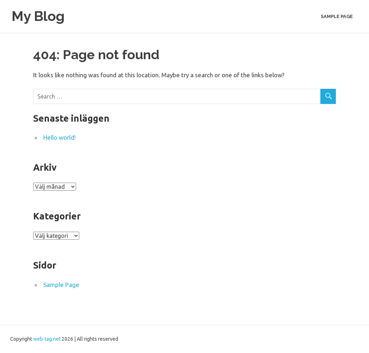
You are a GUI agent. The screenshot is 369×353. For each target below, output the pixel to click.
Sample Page (337, 16)
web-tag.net (47, 339)
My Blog (38, 16)
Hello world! (59, 137)
